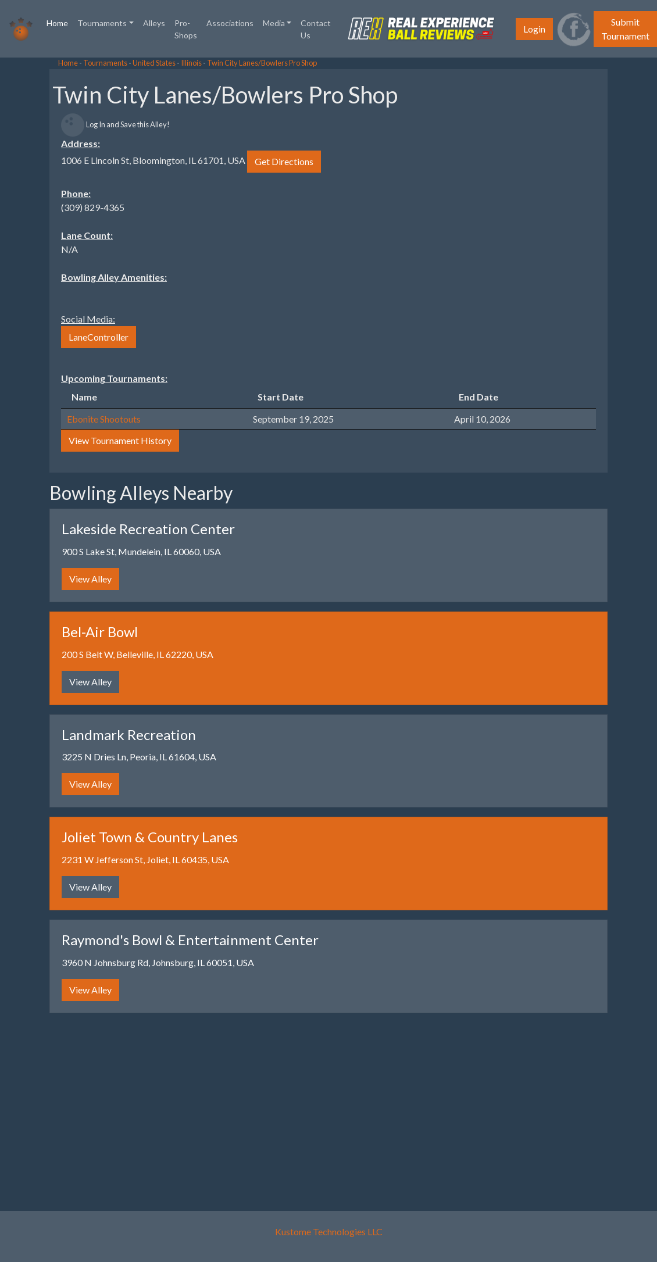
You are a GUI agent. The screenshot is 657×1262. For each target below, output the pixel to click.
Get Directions (284, 161)
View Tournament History (120, 440)
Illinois (191, 62)
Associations (229, 23)
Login (534, 28)
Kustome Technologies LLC (329, 1231)
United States (154, 62)
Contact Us (316, 29)
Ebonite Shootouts (104, 418)
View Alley (90, 578)
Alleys (154, 23)
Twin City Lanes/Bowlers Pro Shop (262, 62)
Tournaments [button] (102, 23)
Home (60, 22)
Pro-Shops (185, 29)
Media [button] (274, 23)
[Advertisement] (93, 232)
